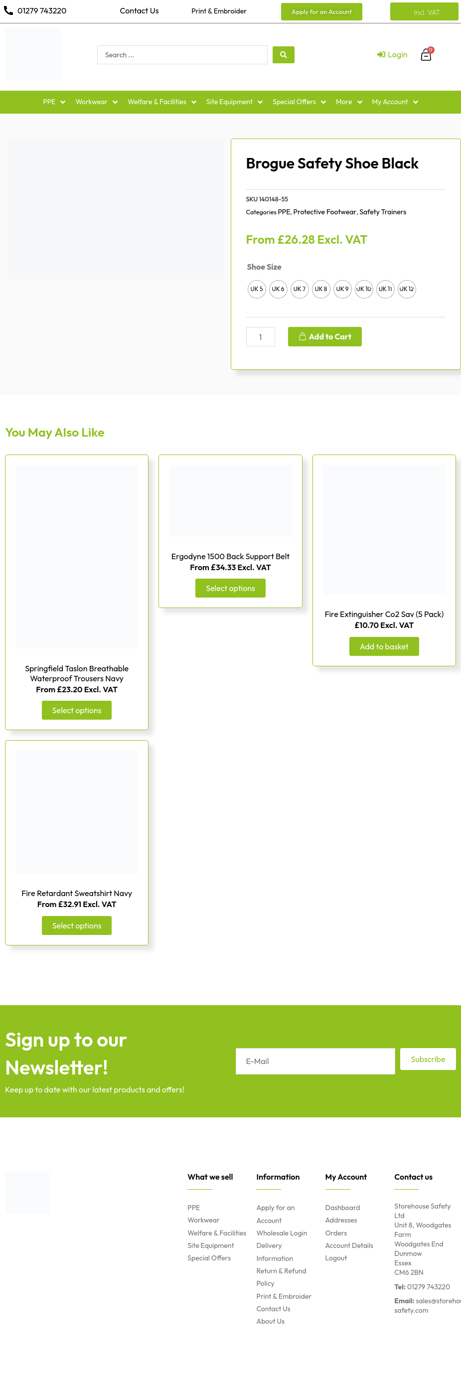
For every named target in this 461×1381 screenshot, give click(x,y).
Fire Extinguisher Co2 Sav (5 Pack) (384, 614)
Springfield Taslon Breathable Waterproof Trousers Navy (77, 673)
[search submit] (284, 54)
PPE (284, 211)
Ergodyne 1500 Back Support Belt (230, 556)
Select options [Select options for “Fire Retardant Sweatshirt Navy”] (76, 924)
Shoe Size (264, 267)
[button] (321, 11)
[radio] (257, 289)
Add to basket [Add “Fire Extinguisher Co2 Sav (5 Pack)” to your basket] (384, 646)
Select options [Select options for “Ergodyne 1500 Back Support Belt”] (230, 588)
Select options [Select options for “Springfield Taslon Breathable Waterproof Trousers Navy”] (76, 710)
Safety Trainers (382, 211)
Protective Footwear (325, 211)
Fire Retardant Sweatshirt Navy (76, 893)
